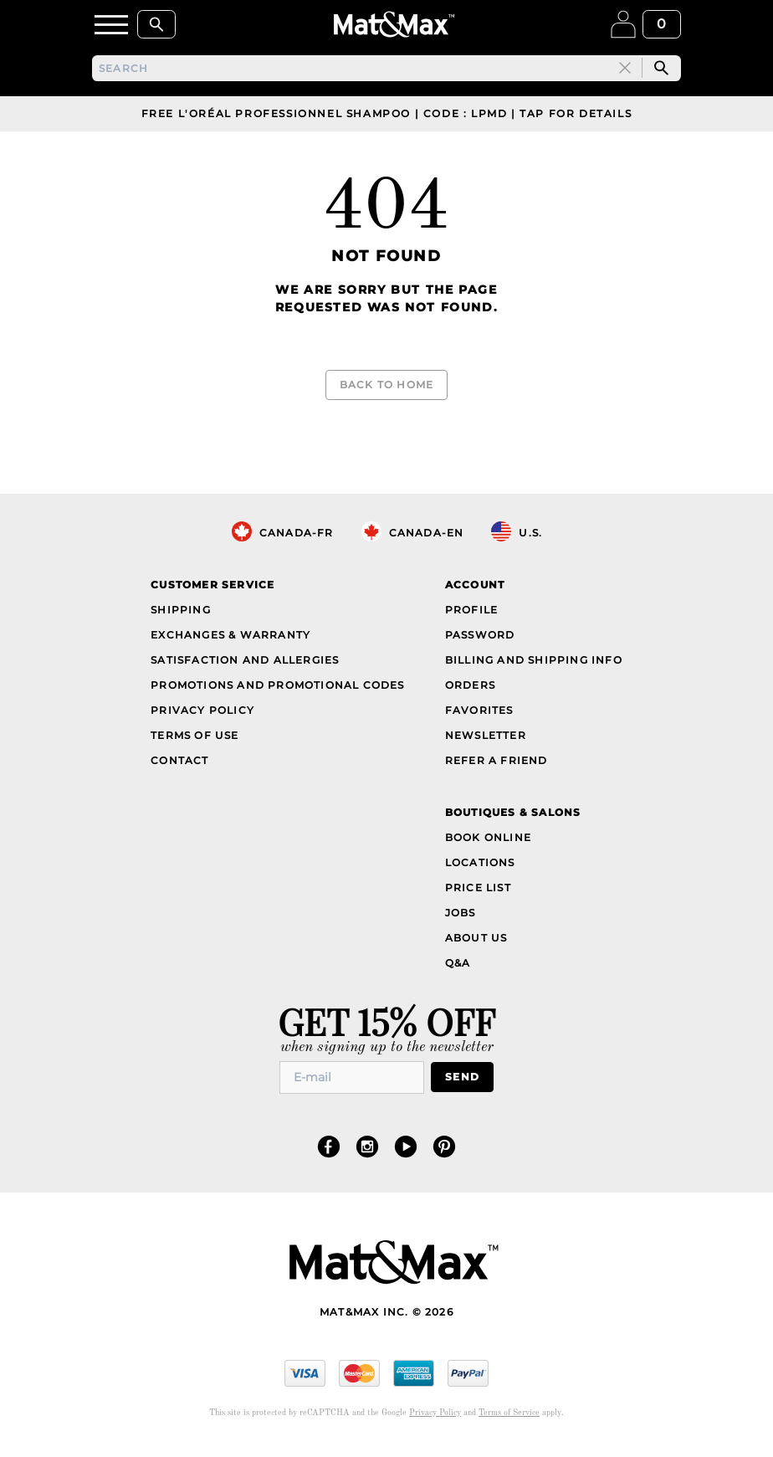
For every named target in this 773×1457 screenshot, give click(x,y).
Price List (478, 891)
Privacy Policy (202, 714)
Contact (179, 764)
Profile (471, 614)
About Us (476, 942)
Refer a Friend (496, 764)
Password (480, 639)
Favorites (479, 714)
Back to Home (386, 388)
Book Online (488, 841)
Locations (480, 866)
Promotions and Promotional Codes (277, 689)
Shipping (181, 614)
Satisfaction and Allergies (245, 664)
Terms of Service (509, 1417)
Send (462, 1081)
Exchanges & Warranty (230, 639)
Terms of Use (194, 739)
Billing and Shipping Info (533, 664)
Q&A (458, 967)
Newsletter (485, 739)
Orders (470, 689)
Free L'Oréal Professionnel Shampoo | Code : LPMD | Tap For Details (386, 117)
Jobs (460, 917)
